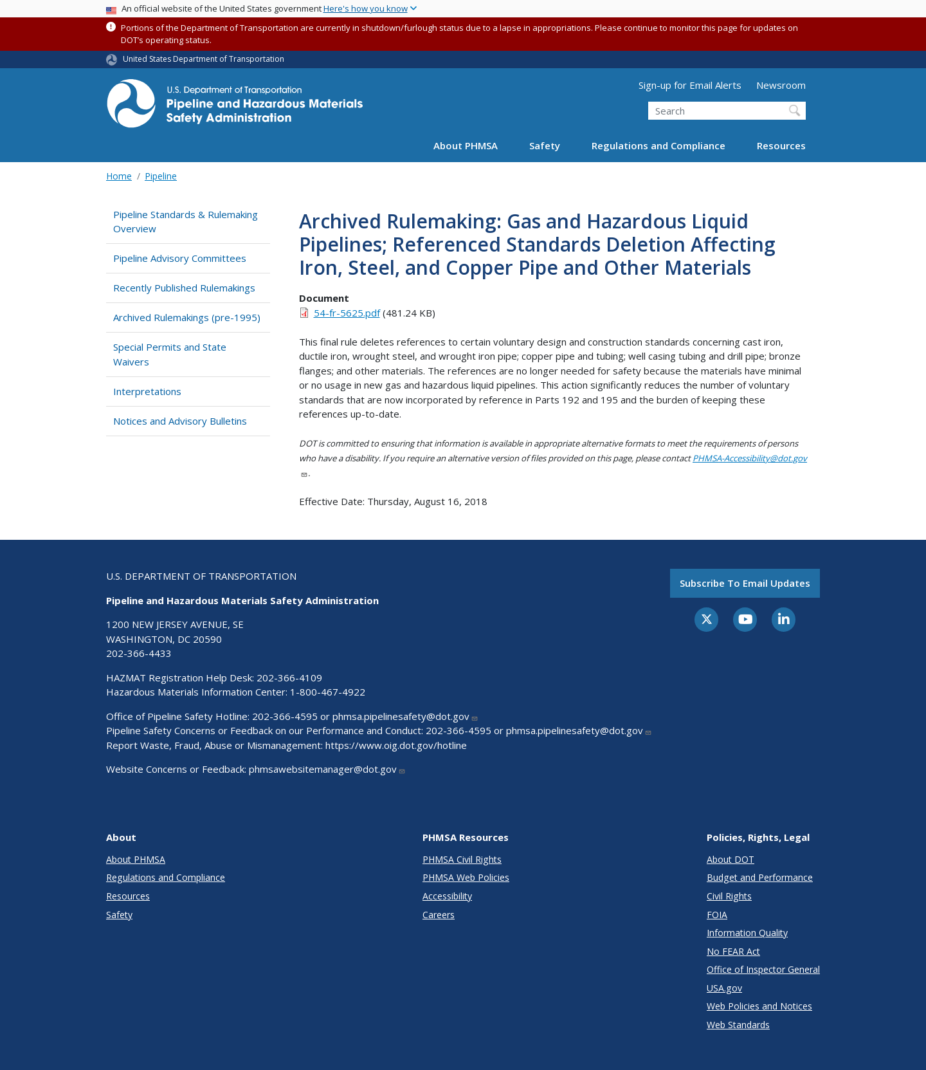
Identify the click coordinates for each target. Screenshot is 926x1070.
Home (119, 176)
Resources (781, 145)
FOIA (717, 915)
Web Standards (738, 1025)
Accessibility (447, 896)
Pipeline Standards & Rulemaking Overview (185, 221)
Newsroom (781, 84)
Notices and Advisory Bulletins (180, 420)
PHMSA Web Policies (465, 877)
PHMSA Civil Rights (462, 859)
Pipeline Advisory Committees (179, 258)
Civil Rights (729, 896)
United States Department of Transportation (203, 58)
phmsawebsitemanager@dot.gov (327, 768)
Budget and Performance (760, 877)
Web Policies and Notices (759, 1006)
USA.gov (724, 988)
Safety (544, 145)
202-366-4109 (289, 677)
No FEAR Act (733, 951)
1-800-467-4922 (327, 691)
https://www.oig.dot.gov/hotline (396, 745)
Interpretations (147, 391)
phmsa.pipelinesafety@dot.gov (405, 716)
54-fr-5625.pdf (347, 312)
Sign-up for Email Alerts (690, 84)
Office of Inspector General (763, 969)
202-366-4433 (139, 653)
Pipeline (161, 176)
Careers (438, 915)
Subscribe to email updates (745, 583)
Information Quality (747, 933)
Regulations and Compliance (658, 145)
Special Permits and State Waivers (169, 354)
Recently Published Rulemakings (184, 287)
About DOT (730, 859)
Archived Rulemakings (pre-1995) (186, 317)
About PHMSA (465, 145)
